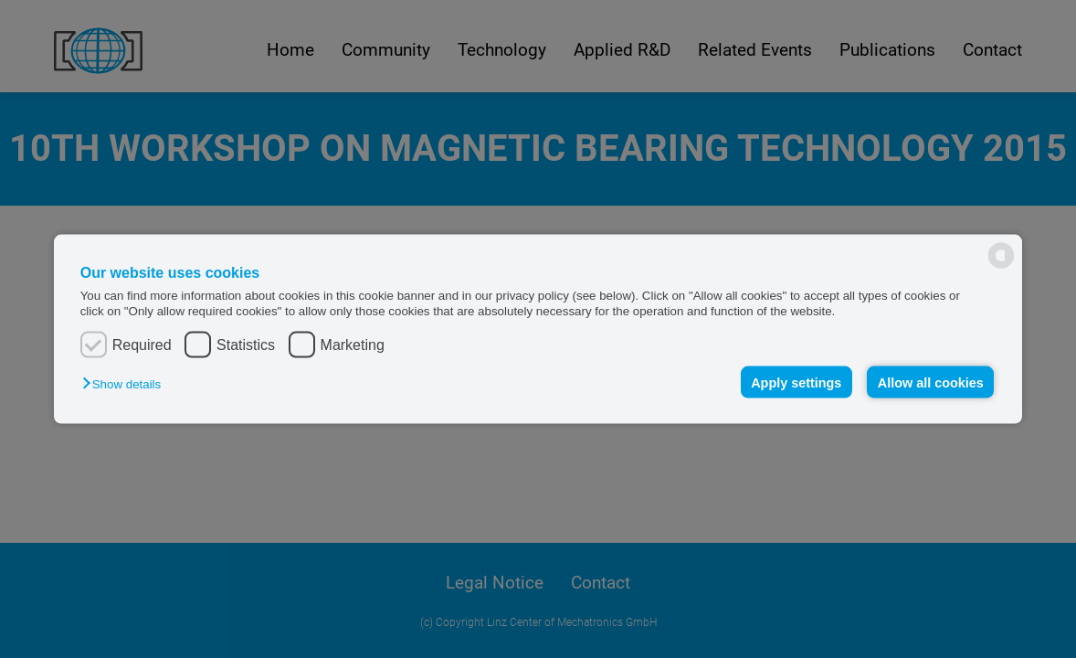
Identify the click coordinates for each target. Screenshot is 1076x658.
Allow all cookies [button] (931, 382)
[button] (126, 383)
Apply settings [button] (796, 382)
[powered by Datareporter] (1001, 256)
